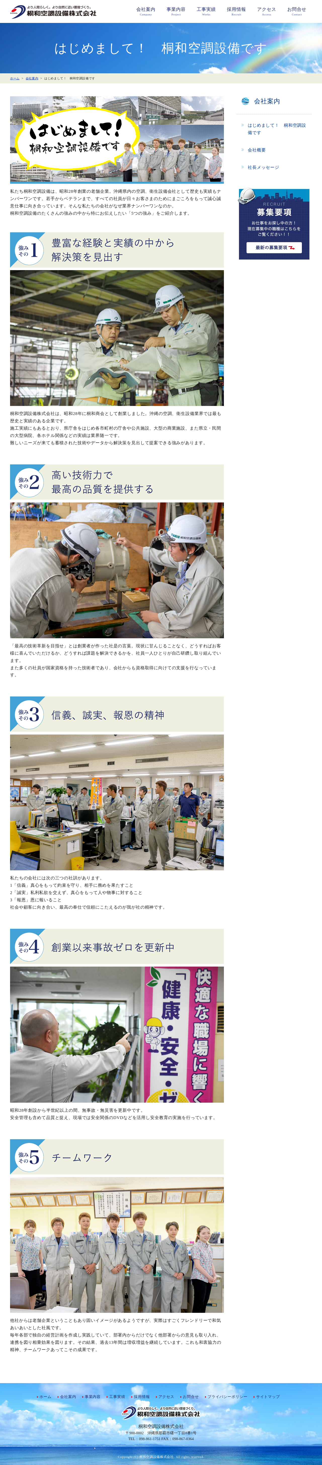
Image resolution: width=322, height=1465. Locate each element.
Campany (145, 11)
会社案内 (68, 1397)
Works (206, 11)
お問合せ (191, 1397)
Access (266, 11)
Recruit (236, 11)
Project (176, 11)
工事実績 (117, 1397)
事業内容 (93, 1397)
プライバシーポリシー (228, 1397)
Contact (296, 11)
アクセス (166, 1397)
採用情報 (142, 1397)
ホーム (45, 1397)
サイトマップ (268, 1397)
